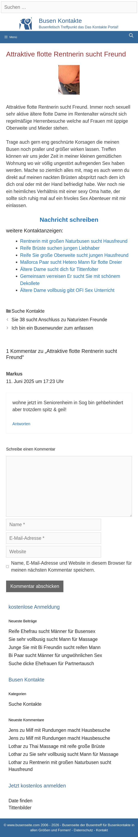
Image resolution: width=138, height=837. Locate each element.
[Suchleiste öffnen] (131, 35)
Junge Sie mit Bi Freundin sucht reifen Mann (55, 647)
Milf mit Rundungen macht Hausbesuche (68, 730)
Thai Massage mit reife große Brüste (67, 746)
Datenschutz (83, 830)
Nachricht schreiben (69, 219)
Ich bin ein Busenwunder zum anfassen (52, 328)
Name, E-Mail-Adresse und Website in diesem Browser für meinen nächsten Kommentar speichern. (71, 566)
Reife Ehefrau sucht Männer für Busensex (52, 631)
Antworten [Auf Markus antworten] (21, 424)
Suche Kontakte (28, 311)
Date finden (21, 800)
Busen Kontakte (60, 20)
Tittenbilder (20, 807)
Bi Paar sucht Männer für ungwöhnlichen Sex (55, 655)
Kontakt (102, 830)
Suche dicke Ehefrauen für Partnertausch (51, 663)
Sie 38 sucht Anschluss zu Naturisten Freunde (59, 319)
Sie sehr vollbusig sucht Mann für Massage (53, 639)
